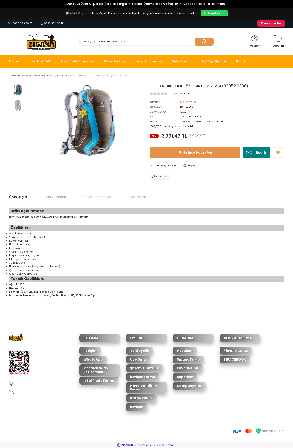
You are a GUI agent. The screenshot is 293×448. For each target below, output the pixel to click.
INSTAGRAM (236, 350)
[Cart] (278, 42)
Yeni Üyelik (139, 350)
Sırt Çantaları (188, 102)
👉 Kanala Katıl (214, 13)
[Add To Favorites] (278, 152)
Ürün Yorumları (55, 197)
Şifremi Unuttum (144, 368)
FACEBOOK (235, 359)
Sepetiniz (185, 377)
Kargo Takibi (141, 398)
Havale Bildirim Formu (143, 387)
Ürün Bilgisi (18, 197)
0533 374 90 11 (51, 23)
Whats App (93, 359)
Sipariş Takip (188, 359)
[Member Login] (254, 42)
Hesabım (184, 350)
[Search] (146, 42)
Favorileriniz (188, 368)
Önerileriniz (137, 197)
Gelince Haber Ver (196, 152)
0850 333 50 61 (20, 23)
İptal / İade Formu (98, 380)
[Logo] (41, 41)
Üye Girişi (138, 359)
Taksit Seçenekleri (97, 197)
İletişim (89, 350)
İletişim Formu (142, 377)
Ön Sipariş (256, 152)
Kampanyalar (271, 23)
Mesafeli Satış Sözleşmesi (95, 370)
